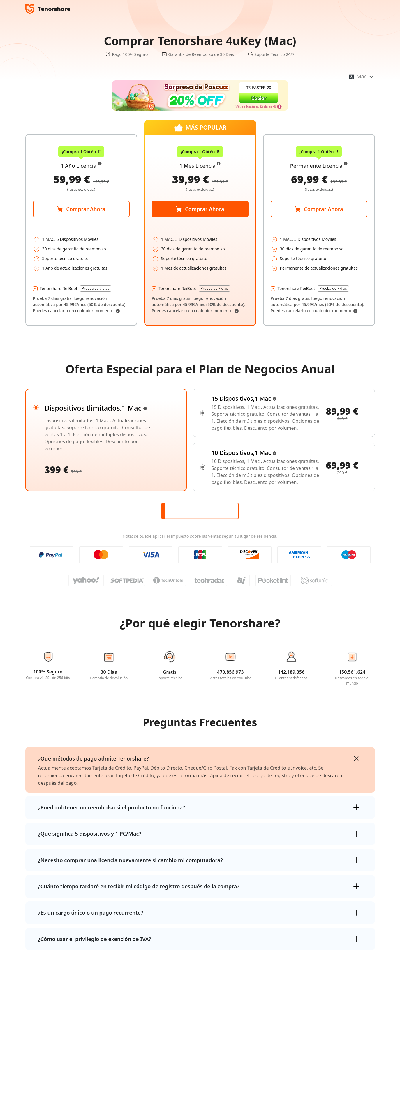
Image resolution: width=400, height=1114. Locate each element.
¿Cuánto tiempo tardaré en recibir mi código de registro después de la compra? (138, 886)
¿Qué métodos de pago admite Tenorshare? (93, 758)
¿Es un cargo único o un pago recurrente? (90, 912)
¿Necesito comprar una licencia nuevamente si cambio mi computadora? (130, 860)
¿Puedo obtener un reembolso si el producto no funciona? (111, 807)
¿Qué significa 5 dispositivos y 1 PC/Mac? (89, 833)
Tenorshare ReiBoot (58, 288)
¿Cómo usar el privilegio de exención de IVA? (94, 939)
